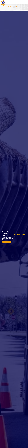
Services (18, 2)
